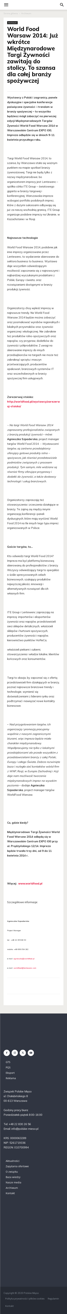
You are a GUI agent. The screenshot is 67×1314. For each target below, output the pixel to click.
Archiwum (26, 13)
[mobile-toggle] (6, 5)
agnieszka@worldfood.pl (24, 959)
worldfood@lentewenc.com (25, 968)
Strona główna (11, 13)
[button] (62, 5)
